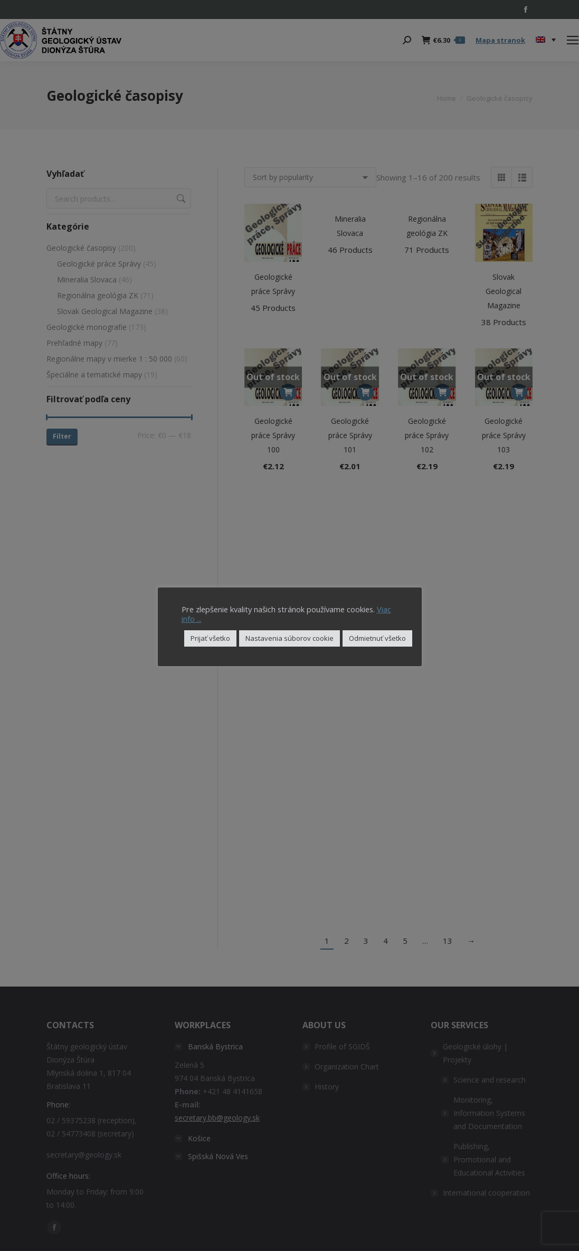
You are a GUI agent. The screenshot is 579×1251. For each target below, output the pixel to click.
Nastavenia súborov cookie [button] (289, 638)
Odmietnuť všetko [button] (377, 638)
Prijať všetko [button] (210, 638)
